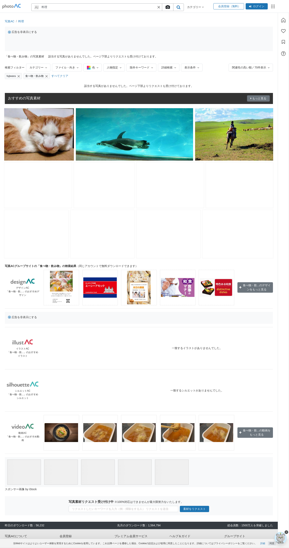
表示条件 (191, 67)
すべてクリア (59, 75)
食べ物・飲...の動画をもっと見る (255, 432)
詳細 (262, 543)
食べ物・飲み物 (36, 76)
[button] (159, 7)
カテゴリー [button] (195, 7)
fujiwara (13, 76)
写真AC (9, 21)
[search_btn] (178, 7)
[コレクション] (283, 42)
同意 (272, 543)
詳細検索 (168, 67)
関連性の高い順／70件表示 (251, 67)
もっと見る (258, 98)
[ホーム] (283, 20)
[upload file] (167, 7)
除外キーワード (141, 67)
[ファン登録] (283, 31)
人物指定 (114, 67)
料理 (21, 21)
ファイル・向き (66, 67)
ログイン (256, 6)
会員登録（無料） (229, 6)
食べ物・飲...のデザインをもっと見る (255, 287)
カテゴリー (38, 67)
